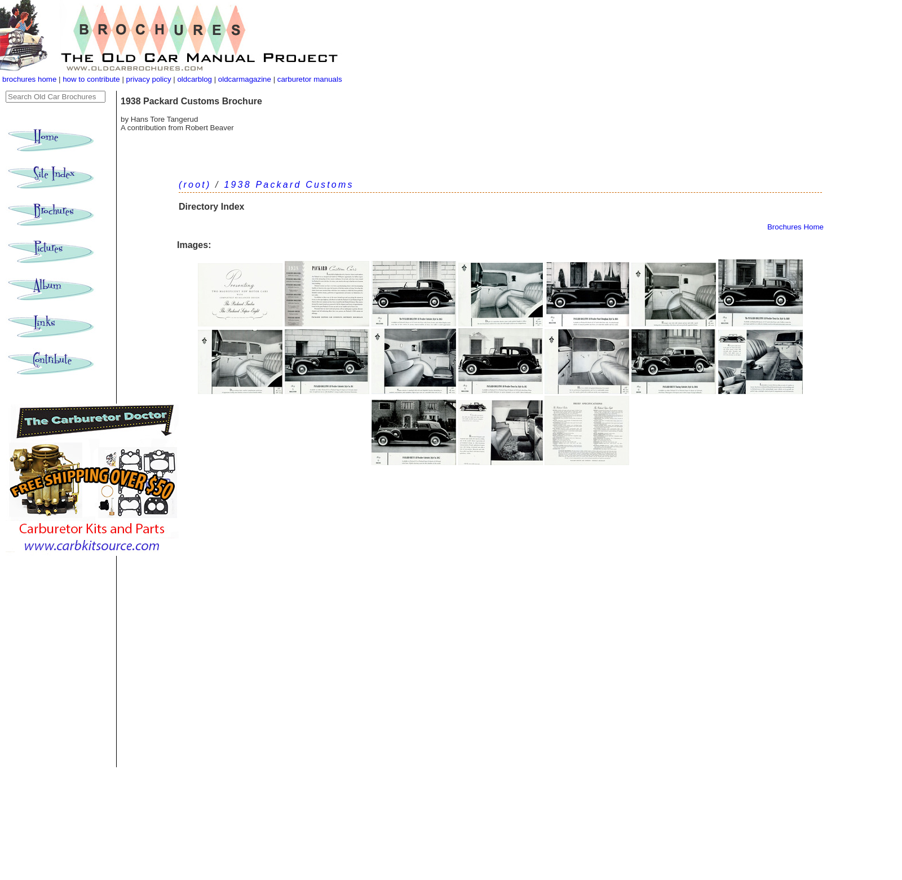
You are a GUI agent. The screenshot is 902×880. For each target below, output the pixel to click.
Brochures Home (795, 227)
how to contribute (91, 79)
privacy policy (150, 79)
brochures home (29, 79)
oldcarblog (194, 79)
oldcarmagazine (245, 79)
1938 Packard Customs (288, 184)
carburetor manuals (308, 79)
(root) (195, 184)
